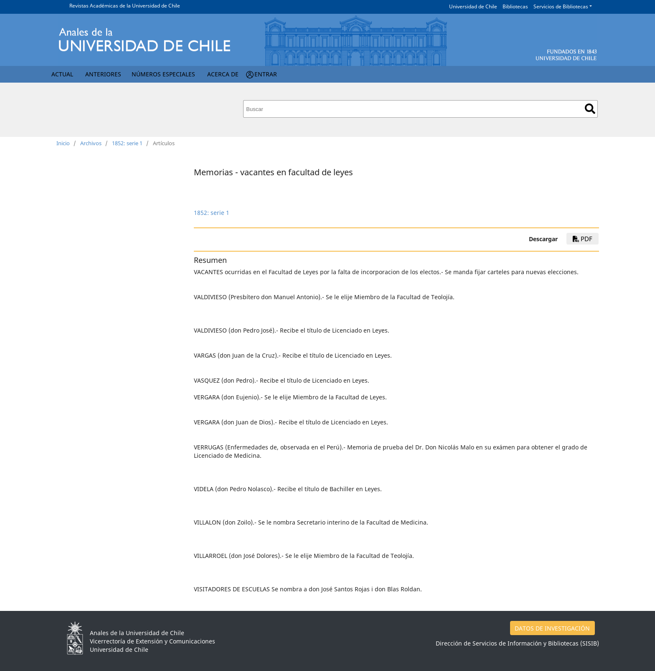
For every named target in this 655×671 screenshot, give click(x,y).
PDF (582, 239)
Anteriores (103, 74)
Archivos (91, 143)
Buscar (590, 108)
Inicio (63, 143)
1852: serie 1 (127, 143)
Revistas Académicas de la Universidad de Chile (124, 5)
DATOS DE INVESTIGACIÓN (552, 628)
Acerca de (223, 74)
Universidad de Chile (473, 6)
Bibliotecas (515, 6)
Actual (62, 74)
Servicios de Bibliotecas (560, 6)
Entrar (265, 74)
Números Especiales (163, 74)
